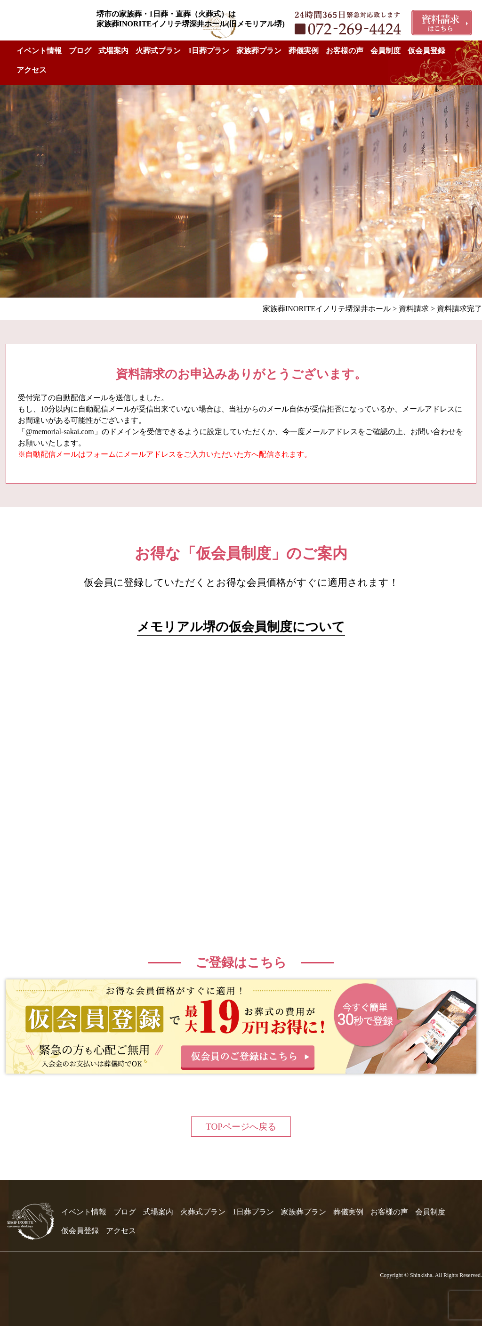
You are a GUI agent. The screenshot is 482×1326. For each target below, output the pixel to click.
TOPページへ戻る (241, 1127)
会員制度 (385, 51)
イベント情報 (39, 51)
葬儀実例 (304, 51)
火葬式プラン (158, 51)
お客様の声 (344, 51)
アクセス (31, 70)
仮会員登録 (426, 51)
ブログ (80, 51)
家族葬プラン (258, 51)
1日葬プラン (208, 51)
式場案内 (113, 51)
